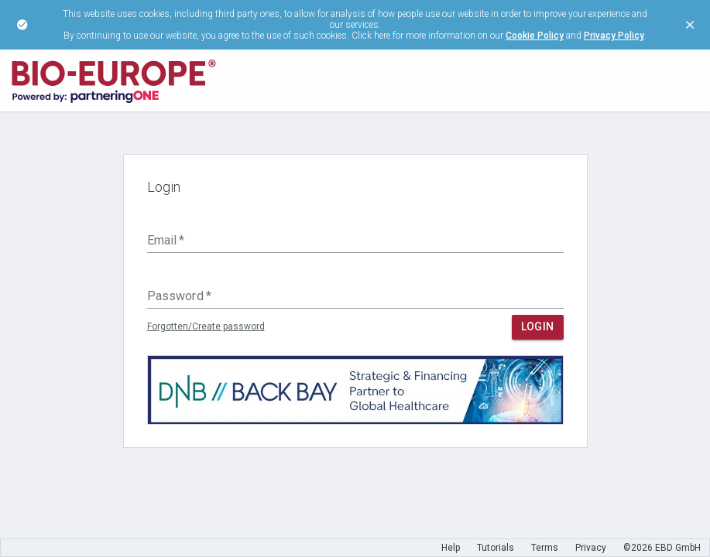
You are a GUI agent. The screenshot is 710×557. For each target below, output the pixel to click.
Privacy (590, 547)
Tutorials (495, 547)
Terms (544, 547)
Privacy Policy (614, 35)
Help (450, 547)
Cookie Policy (535, 35)
